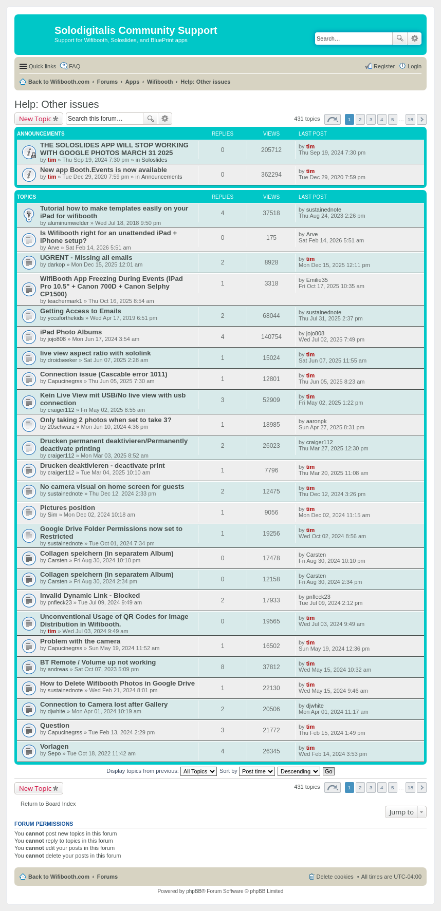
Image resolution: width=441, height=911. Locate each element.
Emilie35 (317, 280)
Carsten (58, 560)
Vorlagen (54, 746)
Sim (53, 514)
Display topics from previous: (161, 771)
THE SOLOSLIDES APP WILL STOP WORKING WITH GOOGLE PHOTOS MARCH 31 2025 (114, 149)
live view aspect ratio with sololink (95, 353)
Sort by (247, 771)
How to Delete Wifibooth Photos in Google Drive (117, 683)
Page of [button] (332, 119)
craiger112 (61, 410)
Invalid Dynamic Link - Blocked (90, 595)
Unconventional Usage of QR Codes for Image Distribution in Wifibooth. (114, 620)
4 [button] (381, 119)
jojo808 (57, 339)
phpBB (193, 891)
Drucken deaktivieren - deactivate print (102, 465)
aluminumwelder (68, 223)
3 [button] (371, 119)
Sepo (54, 753)
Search (400, 38)
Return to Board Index (48, 804)
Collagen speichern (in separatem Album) (107, 553)
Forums (107, 82)
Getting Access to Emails (80, 311)
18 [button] (410, 119)
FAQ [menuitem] (74, 66)
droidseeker (62, 360)
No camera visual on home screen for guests (112, 486)
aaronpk (316, 421)
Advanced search (414, 38)
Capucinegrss (65, 381)
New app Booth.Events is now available (103, 170)
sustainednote (324, 209)
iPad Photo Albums (71, 332)
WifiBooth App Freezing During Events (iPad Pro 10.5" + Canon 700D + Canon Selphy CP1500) (111, 286)
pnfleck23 (60, 602)
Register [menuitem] (384, 66)
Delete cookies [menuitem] (335, 877)
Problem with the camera (80, 641)
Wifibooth (160, 82)
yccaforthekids (66, 318)
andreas (58, 669)
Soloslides (154, 160)
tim (52, 160)
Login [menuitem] (414, 66)
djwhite (56, 711)
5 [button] (392, 119)
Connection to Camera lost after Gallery (104, 704)
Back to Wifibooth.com (58, 82)
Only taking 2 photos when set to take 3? (106, 420)
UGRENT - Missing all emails (86, 257)
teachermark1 (65, 301)
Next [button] (422, 119)
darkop (56, 264)
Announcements (161, 177)
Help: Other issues (205, 82)
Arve (54, 247)
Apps (132, 82)
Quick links (42, 66)
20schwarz (61, 427)
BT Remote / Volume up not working (98, 662)
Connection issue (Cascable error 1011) (104, 374)
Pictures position (67, 507)
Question (54, 725)
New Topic (35, 118)
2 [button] (360, 119)
